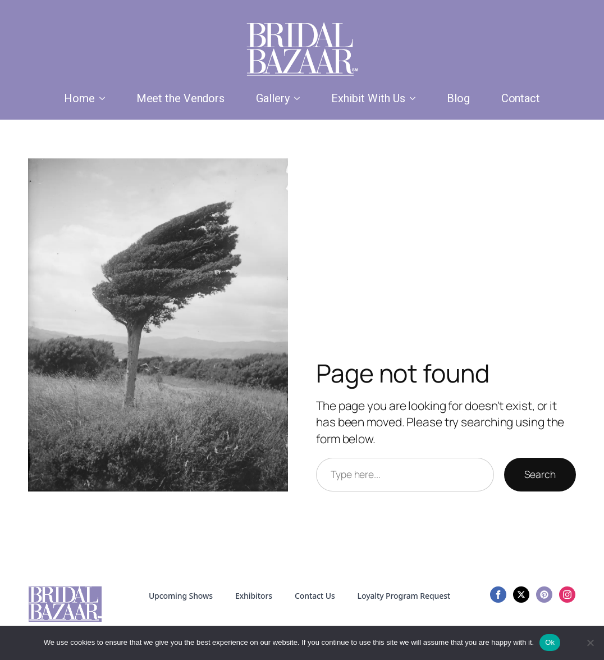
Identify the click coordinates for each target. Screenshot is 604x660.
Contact (520, 98)
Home (79, 98)
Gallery (273, 98)
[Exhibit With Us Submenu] (414, 98)
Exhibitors (253, 595)
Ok (550, 642)
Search (540, 474)
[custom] (544, 594)
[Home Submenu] (104, 98)
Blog (458, 98)
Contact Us (315, 595)
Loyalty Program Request (404, 595)
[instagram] (567, 594)
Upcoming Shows (181, 595)
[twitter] (521, 594)
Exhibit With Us (368, 98)
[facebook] (498, 594)
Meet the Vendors (180, 98)
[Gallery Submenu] (299, 98)
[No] (590, 642)
